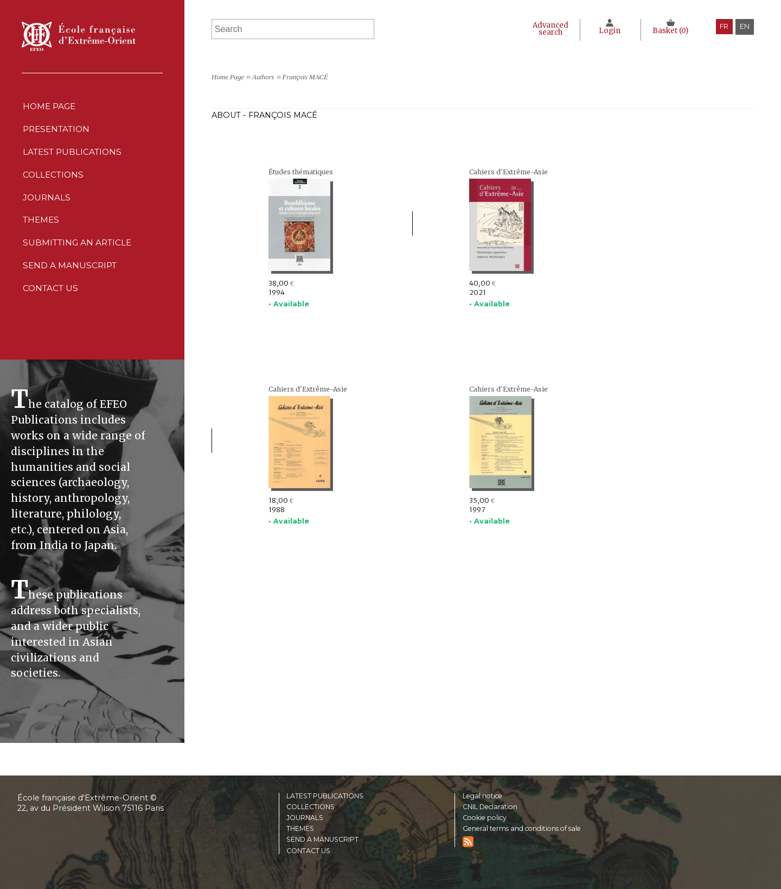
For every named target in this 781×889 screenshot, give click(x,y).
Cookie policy (486, 817)
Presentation (57, 134)
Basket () (670, 30)
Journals (305, 817)
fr (723, 26)
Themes (300, 827)
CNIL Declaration (492, 805)
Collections (311, 805)
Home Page (50, 108)
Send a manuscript (70, 290)
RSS (468, 841)
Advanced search (546, 29)
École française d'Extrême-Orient (79, 36)
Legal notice (485, 794)
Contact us (51, 316)
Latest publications (73, 160)
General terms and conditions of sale (527, 827)
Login (608, 30)
